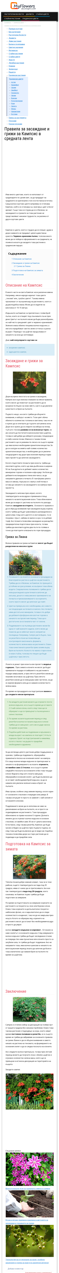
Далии (13, 87)
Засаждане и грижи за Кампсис (26, 263)
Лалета (14, 106)
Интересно (13, 50)
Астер (13, 82)
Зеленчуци (13, 69)
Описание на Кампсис (22, 259)
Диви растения (15, 41)
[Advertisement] (29, 156)
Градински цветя (30, 19)
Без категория (15, 32)
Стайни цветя (42, 14)
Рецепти (12, 72)
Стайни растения (12, 19)
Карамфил (15, 85)
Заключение (18, 274)
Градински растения (17, 75)
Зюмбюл (14, 90)
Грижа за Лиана (22, 266)
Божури (14, 98)
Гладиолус (15, 93)
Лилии (13, 95)
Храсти (12, 60)
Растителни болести (14, 14)
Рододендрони (17, 101)
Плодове (12, 121)
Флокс (13, 109)
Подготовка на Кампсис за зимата (27, 270)
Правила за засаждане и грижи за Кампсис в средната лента (22, 25)
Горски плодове (15, 124)
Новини (12, 66)
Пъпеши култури (15, 29)
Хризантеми (15, 111)
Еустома (14, 114)
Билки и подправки (17, 44)
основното (7, 22)
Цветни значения (16, 47)
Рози (13, 103)
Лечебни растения (16, 63)
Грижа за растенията (17, 118)
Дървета (30, 14)
